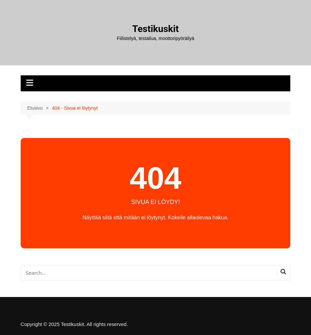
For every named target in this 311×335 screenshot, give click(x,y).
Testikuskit (155, 28)
